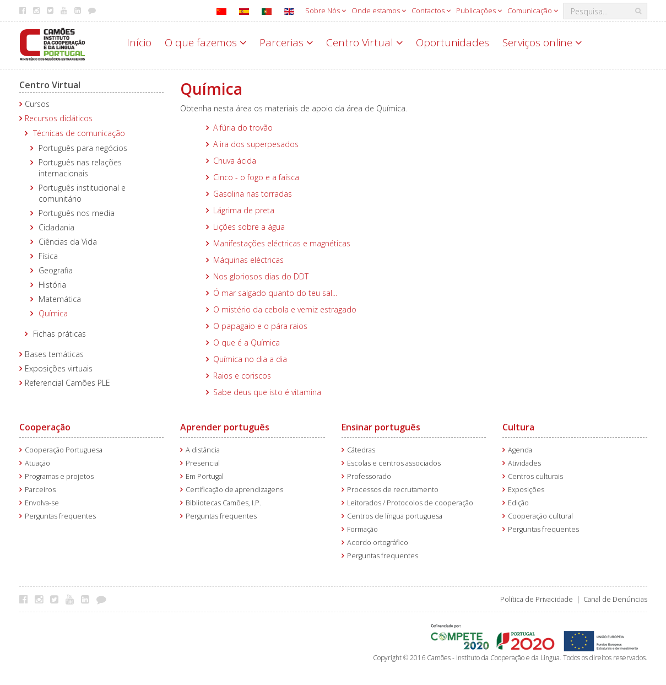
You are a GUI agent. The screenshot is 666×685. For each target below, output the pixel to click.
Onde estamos (378, 10)
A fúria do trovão (243, 127)
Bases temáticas (54, 354)
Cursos (37, 104)
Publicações (479, 10)
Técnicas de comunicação (79, 133)
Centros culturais (535, 476)
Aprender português (224, 427)
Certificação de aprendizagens (234, 489)
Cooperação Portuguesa (63, 450)
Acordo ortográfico (377, 542)
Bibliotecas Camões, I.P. (223, 503)
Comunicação (532, 10)
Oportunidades (452, 42)
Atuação (37, 463)
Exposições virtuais (59, 368)
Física (48, 256)
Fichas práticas (59, 333)
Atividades (524, 463)
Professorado (369, 476)
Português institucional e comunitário (82, 193)
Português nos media (77, 213)
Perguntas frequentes (60, 516)
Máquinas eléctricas (248, 260)
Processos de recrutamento (392, 489)
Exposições (526, 489)
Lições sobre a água (249, 227)
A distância (203, 450)
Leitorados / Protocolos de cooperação (410, 503)
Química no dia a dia (250, 359)
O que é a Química (246, 342)
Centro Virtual (364, 42)
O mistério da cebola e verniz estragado (284, 309)
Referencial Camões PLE (67, 382)
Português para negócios (83, 148)
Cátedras (361, 450)
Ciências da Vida (68, 241)
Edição (518, 503)
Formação (362, 529)
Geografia (56, 270)
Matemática (60, 299)
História (52, 284)
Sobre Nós (325, 10)
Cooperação (45, 427)
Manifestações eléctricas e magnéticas (281, 243)
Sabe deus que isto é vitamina (267, 392)
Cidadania (56, 227)
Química (53, 313)
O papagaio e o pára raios (260, 326)
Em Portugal (205, 476)
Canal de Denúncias (615, 599)
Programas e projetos (59, 476)
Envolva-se (42, 503)
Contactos (431, 10)
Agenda (520, 450)
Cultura (518, 427)
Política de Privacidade (536, 599)
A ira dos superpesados (256, 144)
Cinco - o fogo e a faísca (256, 177)
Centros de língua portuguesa (394, 516)
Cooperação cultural (540, 516)
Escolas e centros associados (394, 463)
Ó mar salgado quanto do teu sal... (275, 293)
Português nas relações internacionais (80, 168)
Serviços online (542, 42)
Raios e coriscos (242, 375)
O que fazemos (205, 42)
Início (139, 42)
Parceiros (40, 489)
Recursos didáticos (59, 118)
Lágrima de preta (243, 210)
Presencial (203, 463)
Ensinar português (381, 427)
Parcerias (286, 42)
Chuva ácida (234, 160)
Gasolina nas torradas (252, 193)
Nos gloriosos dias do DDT (260, 276)
